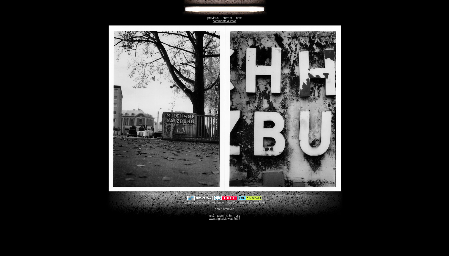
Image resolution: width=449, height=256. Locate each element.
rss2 (212, 215)
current (227, 18)
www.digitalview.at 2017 (224, 218)
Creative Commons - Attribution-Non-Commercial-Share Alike (224, 202)
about (218, 209)
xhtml (229, 215)
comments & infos (224, 21)
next (239, 18)
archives (228, 209)
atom (220, 215)
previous (213, 18)
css (238, 215)
